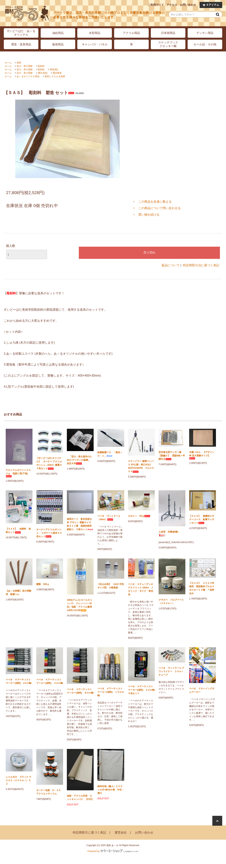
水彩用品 (94, 32)
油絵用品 (58, 32)
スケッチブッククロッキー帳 (168, 44)
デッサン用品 (204, 32)
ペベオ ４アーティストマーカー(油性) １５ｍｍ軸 (110, 692)
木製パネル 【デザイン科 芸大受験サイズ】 (201, 455)
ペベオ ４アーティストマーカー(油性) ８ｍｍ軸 (80, 691)
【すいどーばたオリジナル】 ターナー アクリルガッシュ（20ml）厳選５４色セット (49, 463)
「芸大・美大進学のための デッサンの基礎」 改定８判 (79, 460)
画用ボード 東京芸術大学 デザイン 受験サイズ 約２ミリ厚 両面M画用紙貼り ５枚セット (80, 524)
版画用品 (58, 44)
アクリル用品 (131, 32)
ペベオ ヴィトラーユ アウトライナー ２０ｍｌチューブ (171, 671)
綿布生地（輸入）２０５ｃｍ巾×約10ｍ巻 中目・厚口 (110, 789)
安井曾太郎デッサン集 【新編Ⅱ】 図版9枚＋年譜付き (172, 455)
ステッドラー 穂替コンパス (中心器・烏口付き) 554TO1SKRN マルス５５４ (141, 466)
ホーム (8, 62)
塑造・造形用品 (21, 44)
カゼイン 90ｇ (139, 516)
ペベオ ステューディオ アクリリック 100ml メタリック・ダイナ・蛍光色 (140, 589)
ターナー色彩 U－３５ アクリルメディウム (49, 792)
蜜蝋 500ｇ (42, 584)
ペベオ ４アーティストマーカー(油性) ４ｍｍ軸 (49, 681)
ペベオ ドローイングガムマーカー (201, 690)
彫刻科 (41, 66)
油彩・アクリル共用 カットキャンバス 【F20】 (80, 797)
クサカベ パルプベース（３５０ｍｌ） (171, 601)
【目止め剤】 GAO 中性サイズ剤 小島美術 (110, 586)
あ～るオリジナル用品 (28, 76)
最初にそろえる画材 (55, 76)
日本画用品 (168, 32)
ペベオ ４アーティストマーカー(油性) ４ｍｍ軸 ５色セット (141, 690)
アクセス (172, 4)
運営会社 (121, 832)
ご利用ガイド (156, 4)
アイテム (210, 4)
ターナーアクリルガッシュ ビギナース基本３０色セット (49, 533)
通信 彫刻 (42, 73)
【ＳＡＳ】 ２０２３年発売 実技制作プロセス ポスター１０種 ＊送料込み (202, 588)
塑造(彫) (54, 69)
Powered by (113, 851)
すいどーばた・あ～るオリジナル (21, 32)
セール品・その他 (205, 44)
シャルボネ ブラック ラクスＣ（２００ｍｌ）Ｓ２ (18, 780)
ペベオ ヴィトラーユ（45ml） (108, 518)
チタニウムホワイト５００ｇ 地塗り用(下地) (18, 473)
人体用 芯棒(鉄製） (169, 533)
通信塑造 (57, 73)
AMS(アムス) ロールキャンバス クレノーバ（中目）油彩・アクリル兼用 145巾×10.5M (80, 605)
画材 (19, 62)
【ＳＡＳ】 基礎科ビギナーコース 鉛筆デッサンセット (201, 519)
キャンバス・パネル (94, 44)
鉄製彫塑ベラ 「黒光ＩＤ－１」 (109, 454)
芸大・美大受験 (25, 66)
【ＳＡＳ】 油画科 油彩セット (18, 530)
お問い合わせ (188, 4)
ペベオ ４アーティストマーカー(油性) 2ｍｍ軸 (18, 681)
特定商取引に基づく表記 (89, 832)
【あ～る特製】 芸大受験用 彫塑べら (18, 593)
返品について (170, 265)
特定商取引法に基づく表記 (201, 265)
